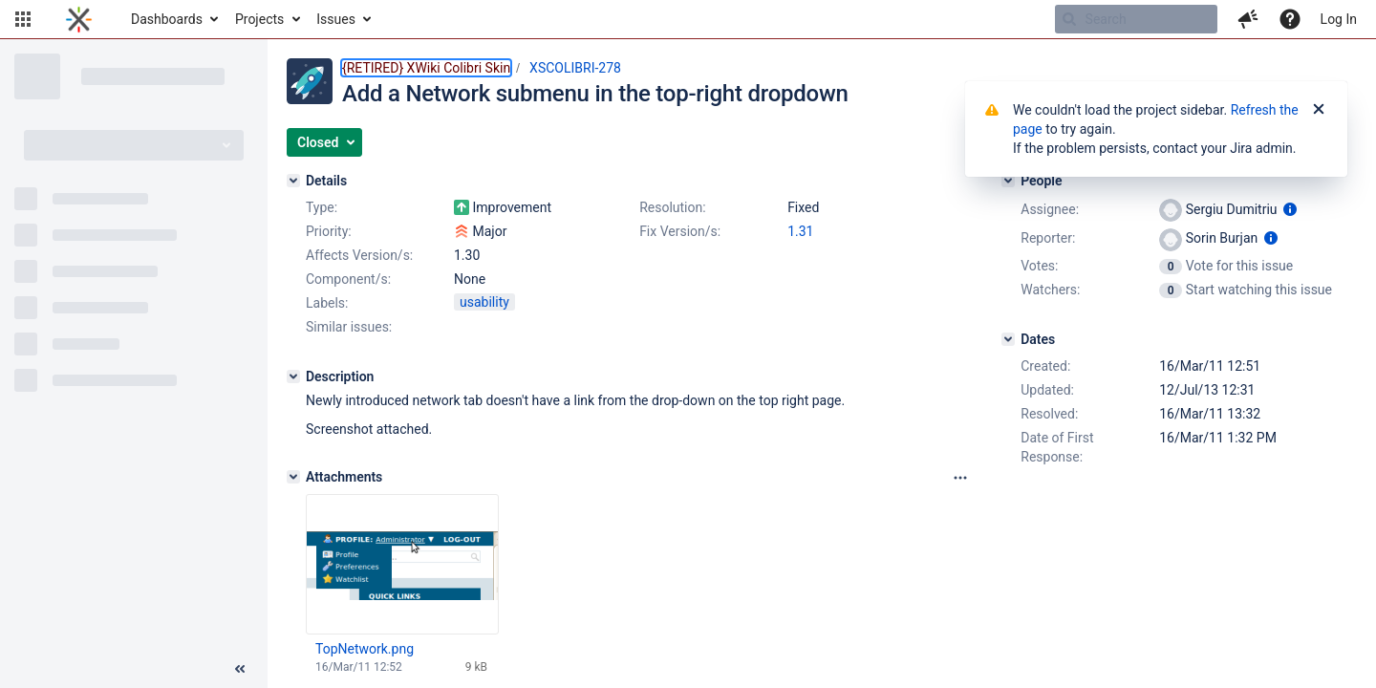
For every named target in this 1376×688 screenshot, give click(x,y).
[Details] (293, 180)
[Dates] (1008, 339)
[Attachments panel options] (960, 477)
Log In (1339, 19)
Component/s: (348, 279)
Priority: (329, 231)
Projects (259, 19)
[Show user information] (1290, 209)
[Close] (1318, 109)
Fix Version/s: (679, 231)
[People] (1008, 180)
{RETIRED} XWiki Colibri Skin (426, 67)
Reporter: (1048, 238)
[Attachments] (293, 477)
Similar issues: (349, 326)
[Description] (293, 376)
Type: (321, 207)
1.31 (800, 231)
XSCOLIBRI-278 (575, 67)
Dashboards (167, 19)
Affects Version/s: (359, 255)
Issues (335, 19)
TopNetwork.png (364, 648)
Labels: (327, 303)
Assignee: (1050, 209)
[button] (23, 19)
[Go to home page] (78, 19)
